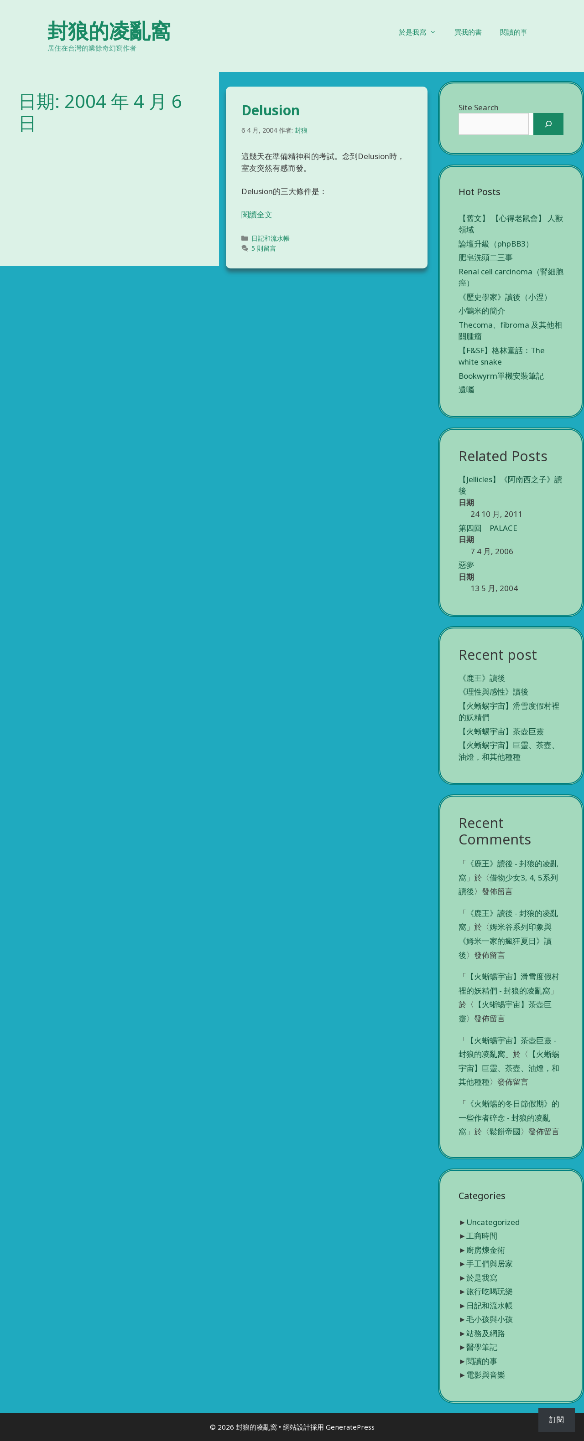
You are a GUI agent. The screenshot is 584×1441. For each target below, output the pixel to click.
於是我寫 (422, 32)
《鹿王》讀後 (482, 678)
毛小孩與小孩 (489, 1319)
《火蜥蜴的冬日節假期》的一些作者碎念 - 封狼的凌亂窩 (509, 1117)
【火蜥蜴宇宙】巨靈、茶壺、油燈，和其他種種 (509, 1068)
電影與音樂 (485, 1374)
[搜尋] (548, 124)
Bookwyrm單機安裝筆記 (501, 376)
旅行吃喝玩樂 (489, 1291)
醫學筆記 (481, 1347)
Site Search (479, 107)
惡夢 (466, 565)
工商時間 (481, 1235)
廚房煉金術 (485, 1250)
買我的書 (468, 31)
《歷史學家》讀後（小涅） (505, 297)
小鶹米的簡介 (482, 310)
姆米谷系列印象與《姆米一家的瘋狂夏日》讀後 (505, 940)
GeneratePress (350, 1426)
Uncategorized (493, 1222)
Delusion (270, 110)
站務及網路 (485, 1333)
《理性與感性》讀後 (493, 691)
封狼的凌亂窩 (109, 30)
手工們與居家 (489, 1263)
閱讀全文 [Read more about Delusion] (256, 214)
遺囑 (466, 389)
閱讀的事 (513, 31)
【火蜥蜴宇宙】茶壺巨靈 (501, 731)
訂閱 (556, 1420)
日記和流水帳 (270, 238)
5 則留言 (263, 248)
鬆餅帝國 (505, 1131)
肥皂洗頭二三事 (486, 257)
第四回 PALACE (488, 528)
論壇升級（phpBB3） (496, 243)
